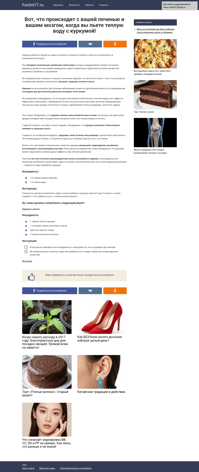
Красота (89, 5)
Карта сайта (28, 468)
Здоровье (58, 5)
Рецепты (103, 5)
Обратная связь (47, 468)
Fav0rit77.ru (33, 5)
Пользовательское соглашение (75, 468)
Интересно (74, 5)
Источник (27, 261)
